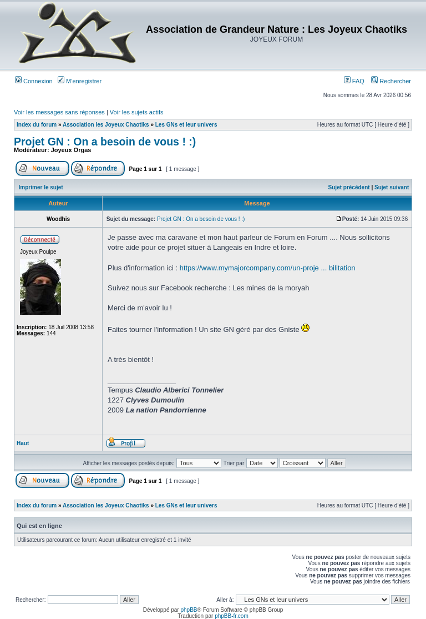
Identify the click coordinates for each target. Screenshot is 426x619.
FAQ (354, 81)
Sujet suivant (391, 187)
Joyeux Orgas (71, 150)
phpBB (188, 610)
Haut (23, 443)
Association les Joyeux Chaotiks (106, 125)
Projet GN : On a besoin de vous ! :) (105, 141)
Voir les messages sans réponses (59, 112)
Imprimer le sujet (41, 187)
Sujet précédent (349, 187)
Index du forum (37, 125)
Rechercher (391, 81)
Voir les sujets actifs (137, 112)
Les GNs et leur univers (186, 125)
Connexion (34, 81)
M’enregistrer (80, 81)
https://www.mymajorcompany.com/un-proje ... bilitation (268, 268)
